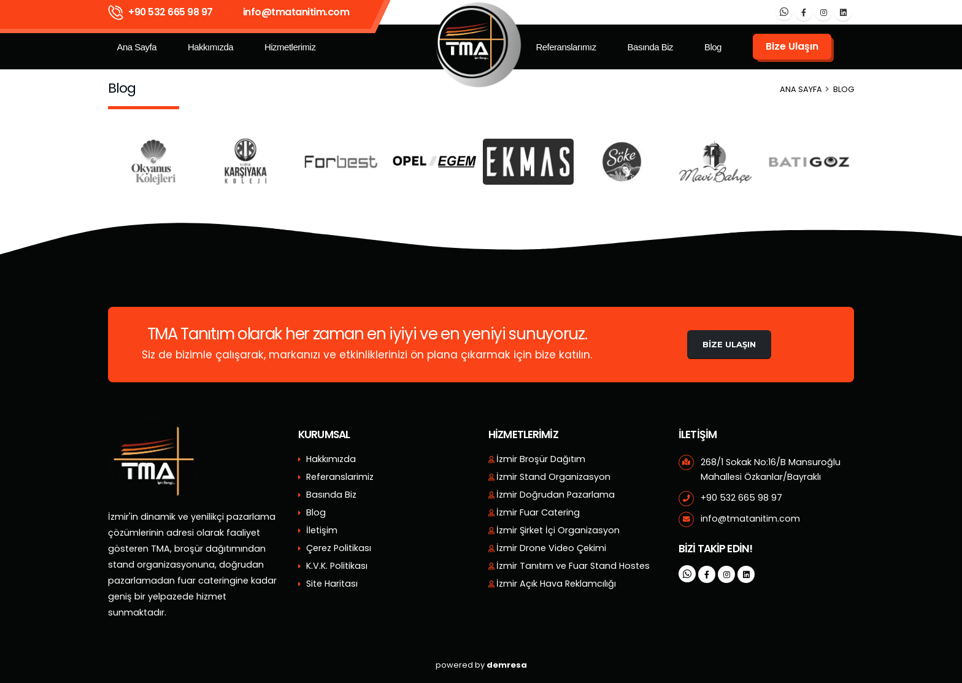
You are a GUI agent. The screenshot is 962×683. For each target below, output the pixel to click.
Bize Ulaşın (729, 344)
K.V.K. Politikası (336, 566)
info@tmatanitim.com (296, 12)
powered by (481, 665)
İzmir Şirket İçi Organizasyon (558, 530)
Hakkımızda (210, 47)
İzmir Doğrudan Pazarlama (555, 494)
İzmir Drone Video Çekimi (551, 548)
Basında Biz (651, 47)
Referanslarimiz (340, 477)
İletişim (321, 530)
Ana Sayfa (136, 47)
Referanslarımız (566, 47)
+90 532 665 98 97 (170, 12)
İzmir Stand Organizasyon (553, 477)
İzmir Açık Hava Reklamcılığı (556, 583)
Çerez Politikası (338, 548)
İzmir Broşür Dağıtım (540, 459)
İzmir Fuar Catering (538, 512)
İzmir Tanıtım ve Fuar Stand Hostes (573, 566)
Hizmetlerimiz (290, 47)
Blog (712, 47)
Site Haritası (332, 583)
